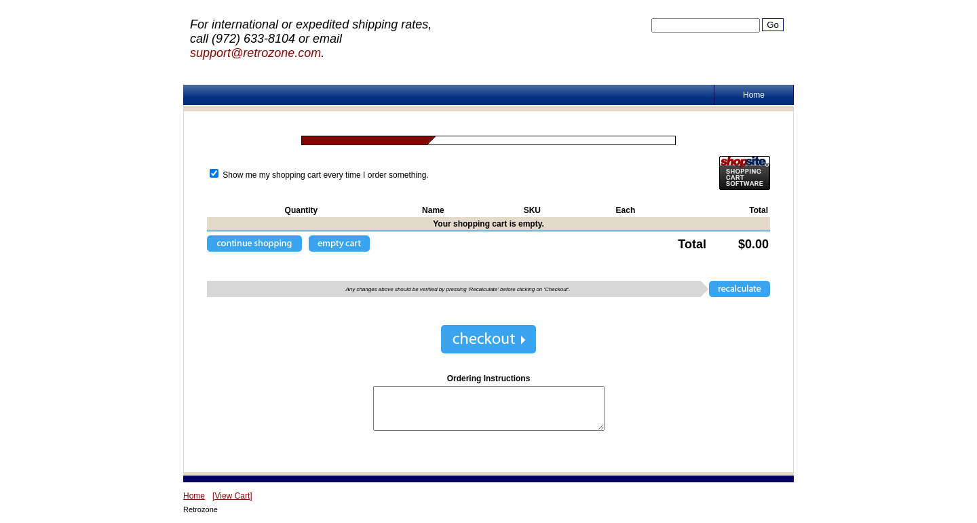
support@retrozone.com (255, 53)
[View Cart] (232, 496)
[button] (254, 243)
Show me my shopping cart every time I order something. (319, 175)
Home (754, 95)
